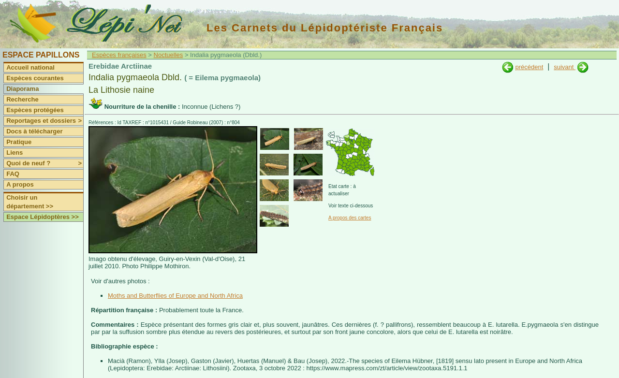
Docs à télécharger (34, 131)
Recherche (22, 99)
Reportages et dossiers (44, 120)
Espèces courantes (35, 78)
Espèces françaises (119, 54)
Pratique (18, 141)
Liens (14, 152)
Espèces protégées (35, 110)
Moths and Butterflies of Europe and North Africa (175, 295)
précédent (529, 67)
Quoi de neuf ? (44, 163)
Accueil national (30, 67)
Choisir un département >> (29, 202)
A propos (20, 184)
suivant (564, 67)
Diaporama (22, 88)
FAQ (12, 173)
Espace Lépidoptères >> (42, 216)
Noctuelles (168, 54)
